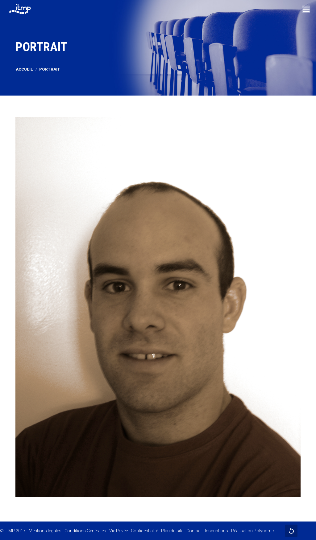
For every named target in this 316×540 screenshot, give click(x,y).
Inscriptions (216, 530)
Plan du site (172, 530)
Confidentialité (144, 530)
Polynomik (264, 530)
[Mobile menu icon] (306, 9)
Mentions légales (45, 530)
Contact (194, 530)
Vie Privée (118, 530)
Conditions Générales (85, 530)
